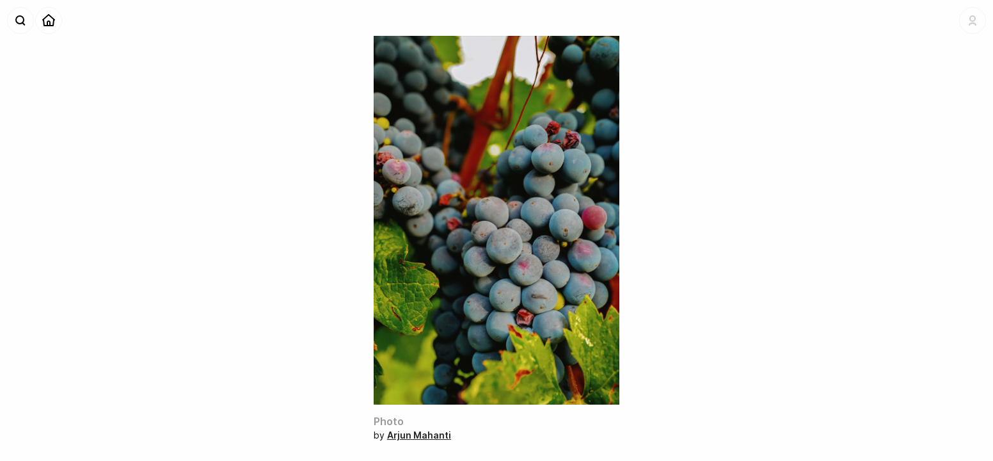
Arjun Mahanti (419, 435)
